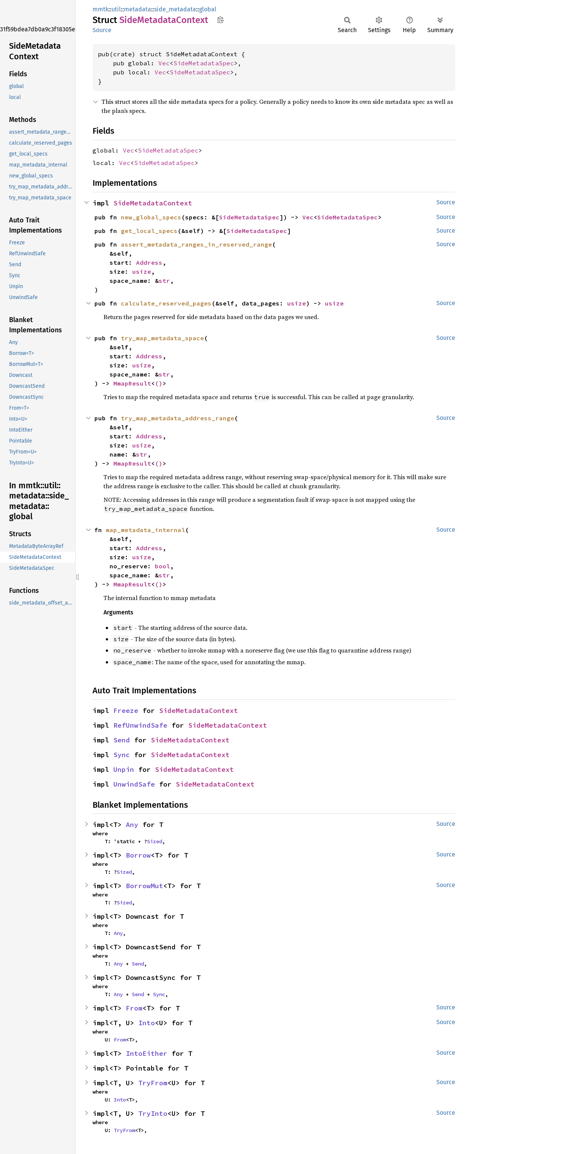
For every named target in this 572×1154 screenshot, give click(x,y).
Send (121, 740)
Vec (164, 63)
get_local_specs (149, 231)
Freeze (125, 710)
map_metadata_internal (145, 530)
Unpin (123, 769)
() (158, 383)
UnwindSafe (134, 784)
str (164, 280)
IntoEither (146, 1053)
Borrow (138, 855)
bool (162, 566)
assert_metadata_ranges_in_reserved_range (196, 244)
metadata (137, 9)
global (207, 9)
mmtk (100, 9)
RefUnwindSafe (140, 725)
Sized (154, 841)
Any (132, 824)
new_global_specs (151, 217)
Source (102, 30)
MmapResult (132, 383)
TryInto (152, 1113)
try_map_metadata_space (162, 338)
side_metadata (175, 9)
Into (146, 1022)
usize (141, 271)
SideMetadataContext (152, 203)
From (134, 1008)
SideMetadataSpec (203, 63)
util (116, 9)
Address (149, 262)
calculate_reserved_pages (166, 303)
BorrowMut (144, 885)
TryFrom (152, 1082)
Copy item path (220, 19)
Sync (121, 754)
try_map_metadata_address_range (177, 418)
